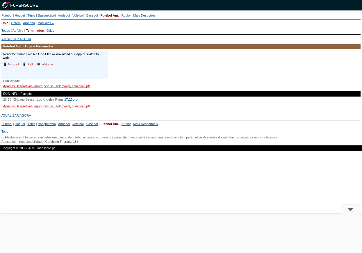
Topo (4, 131)
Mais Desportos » (145, 15)
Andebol (64, 15)
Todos (5, 30)
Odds (50, 30)
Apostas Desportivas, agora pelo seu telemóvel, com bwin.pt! (46, 86)
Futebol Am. (109, 15)
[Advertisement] (181, 233)
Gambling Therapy (58, 141)
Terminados (35, 30)
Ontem (16, 23)
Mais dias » (46, 23)
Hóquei (20, 15)
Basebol (92, 15)
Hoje (4, 23)
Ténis (31, 15)
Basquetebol (47, 15)
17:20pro (71, 99)
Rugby (126, 15)
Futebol (6, 15)
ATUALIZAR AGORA (16, 39)
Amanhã (29, 23)
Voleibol (78, 15)
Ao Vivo (18, 30)
